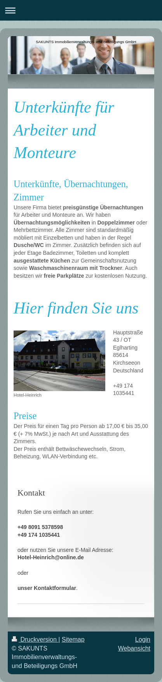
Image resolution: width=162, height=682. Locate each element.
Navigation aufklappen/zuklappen (81, 10)
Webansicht (134, 648)
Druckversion (35, 639)
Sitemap (73, 639)
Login (142, 639)
